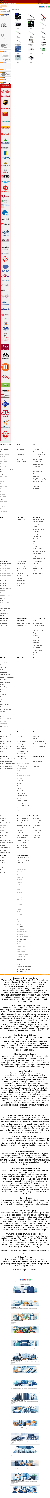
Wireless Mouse (5, 595)
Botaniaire (20, 877)
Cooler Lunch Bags (38, 452)
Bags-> (2, 17)
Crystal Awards (21, 449)
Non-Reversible (4, 464)
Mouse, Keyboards (5, 588)
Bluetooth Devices (5, 563)
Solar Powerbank (37, 739)
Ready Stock (4, 756)
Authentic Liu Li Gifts (23, 857)
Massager (3, 689)
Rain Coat (3, 872)
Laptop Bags (36, 466)
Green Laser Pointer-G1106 (18, 44)
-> (4, 26)
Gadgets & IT (4, 561)
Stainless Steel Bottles (39, 551)
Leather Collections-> (4, 32)
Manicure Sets (21, 786)
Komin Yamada (21, 951)
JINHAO (19, 884)
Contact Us (2, 68)
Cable (18, 734)
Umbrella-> (2, 46)
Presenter (19, 628)
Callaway (19, 880)
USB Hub (2, 615)
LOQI (18, 894)
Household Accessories (7, 677)
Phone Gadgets (21, 746)
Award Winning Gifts (23, 860)
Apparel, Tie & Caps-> (4, 15)
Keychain (19, 783)
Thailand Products (22, 971)
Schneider (19, 904)
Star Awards (20, 459)
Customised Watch (5, 719)
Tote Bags (19, 897)
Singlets (2, 494)
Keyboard (2, 590)
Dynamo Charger (21, 741)
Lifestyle (2, 658)
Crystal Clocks (21, 934)
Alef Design (20, 865)
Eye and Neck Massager (7, 581)
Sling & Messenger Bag (39, 479)
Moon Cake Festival (22, 576)
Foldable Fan (3, 672)
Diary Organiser (4, 825)
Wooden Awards (21, 462)
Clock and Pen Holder (39, 625)
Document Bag (37, 457)
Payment (2, 63)
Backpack (35, 447)
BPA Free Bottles (38, 522)
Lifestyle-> (2, 33)
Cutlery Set (3, 670)
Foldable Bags (37, 462)
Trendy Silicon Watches (23, 775)
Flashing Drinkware (38, 534)
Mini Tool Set (20, 791)
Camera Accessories (22, 736)
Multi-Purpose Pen (5, 746)
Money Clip (36, 640)
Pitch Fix (19, 899)
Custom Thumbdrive (22, 823)
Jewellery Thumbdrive (23, 833)
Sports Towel (3, 511)
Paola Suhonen (21, 956)
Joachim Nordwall (22, 949)
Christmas (20, 571)
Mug (34, 541)
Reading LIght (4, 623)
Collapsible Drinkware (39, 529)
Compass (35, 759)
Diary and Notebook (38, 633)
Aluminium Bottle (38, 519)
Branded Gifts (21, 862)
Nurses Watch (4, 721)
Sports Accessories (38, 756)
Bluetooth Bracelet (5, 566)
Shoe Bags (36, 476)
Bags (34, 444)
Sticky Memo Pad (5, 852)
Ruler (18, 773)
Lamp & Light (4, 618)
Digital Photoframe (5, 699)
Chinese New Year (22, 568)
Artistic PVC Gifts (22, 759)
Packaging (2, 35)
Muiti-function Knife (23, 793)
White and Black (21, 808)
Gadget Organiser (38, 464)
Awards (19, 444)
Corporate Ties (4, 449)
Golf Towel (3, 506)
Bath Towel (3, 501)
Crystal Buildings (22, 931)
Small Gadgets (21, 803)
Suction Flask (37, 553)
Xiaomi (19, 924)
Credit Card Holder (38, 630)
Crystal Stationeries (22, 936)
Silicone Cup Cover (22, 800)
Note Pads (3, 845)
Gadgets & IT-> (3, 22)
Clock (1, 665)
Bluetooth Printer (5, 575)
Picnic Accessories (5, 702)
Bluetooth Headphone (6, 573)
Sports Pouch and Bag (39, 481)
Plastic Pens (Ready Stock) (7, 768)
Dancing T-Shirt (4, 476)
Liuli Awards (20, 457)
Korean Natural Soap (22, 962)
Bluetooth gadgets (5, 571)
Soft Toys (2, 712)
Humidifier (3, 679)
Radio (1, 600)
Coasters (35, 526)
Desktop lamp (4, 620)
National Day (20, 578)
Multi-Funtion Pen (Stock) (7, 763)
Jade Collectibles (21, 959)
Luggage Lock (37, 820)
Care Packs (20, 517)
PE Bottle (35, 546)
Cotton (2, 481)
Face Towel (3, 504)
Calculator (3, 818)
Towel (2, 499)
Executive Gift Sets (5, 833)
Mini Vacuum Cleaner (6, 843)
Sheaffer (19, 909)
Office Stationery (4, 848)
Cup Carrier (36, 531)
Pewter (19, 964)
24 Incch (2, 862)
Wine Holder (36, 489)
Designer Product (22, 939)
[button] (38, 3)
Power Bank (36, 732)
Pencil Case (36, 474)
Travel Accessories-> (4, 45)
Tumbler (35, 556)
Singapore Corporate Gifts (24, 967)
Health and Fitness (38, 568)
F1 (33, 763)
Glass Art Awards (22, 452)
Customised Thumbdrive (24, 763)
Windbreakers (4, 461)
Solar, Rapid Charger (22, 751)
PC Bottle (35, 544)
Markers (2, 739)
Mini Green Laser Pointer (43, 44)
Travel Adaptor (37, 835)
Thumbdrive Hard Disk (23, 816)
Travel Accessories (38, 816)
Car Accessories (4, 662)
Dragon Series (21, 887)
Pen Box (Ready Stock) (6, 766)
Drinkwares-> (3, 21)
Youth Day (19, 585)
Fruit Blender (37, 536)
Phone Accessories (22, 732)
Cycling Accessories (38, 761)
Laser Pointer (13, 3)
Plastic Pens (3, 751)
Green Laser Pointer (43, 19)
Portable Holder (21, 749)
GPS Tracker (3, 583)
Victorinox (20, 922)
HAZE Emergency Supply (40, 571)
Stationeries (4, 816)
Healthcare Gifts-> (3, 24)
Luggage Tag (36, 638)
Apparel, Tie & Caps (5, 444)
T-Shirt (2, 474)
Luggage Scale (37, 823)
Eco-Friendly (20, 781)
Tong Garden (20, 914)
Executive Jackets (5, 454)
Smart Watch (4, 724)
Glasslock (19, 882)
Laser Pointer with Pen (4, 28)
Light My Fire (20, 892)
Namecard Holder (38, 645)
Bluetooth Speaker (5, 578)
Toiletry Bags (37, 484)
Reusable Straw (37, 549)
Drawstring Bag (37, 459)
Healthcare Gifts (38, 561)
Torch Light (3, 625)
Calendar (2, 820)
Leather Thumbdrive (22, 835)
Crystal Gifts (20, 927)
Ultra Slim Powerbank (39, 741)
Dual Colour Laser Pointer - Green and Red (31, 19)
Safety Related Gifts (5, 709)
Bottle (2, 870)
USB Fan (2, 611)
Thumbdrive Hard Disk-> (4, 44)
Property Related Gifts (6, 704)
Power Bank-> (3, 38)
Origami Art (3, 694)
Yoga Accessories (5, 729)
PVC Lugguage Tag (22, 766)
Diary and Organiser (6, 823)
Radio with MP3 (4, 603)
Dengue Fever (37, 566)
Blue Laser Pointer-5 (18, 19)
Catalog (3, 3)
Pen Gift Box (3, 749)
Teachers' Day (20, 581)
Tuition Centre (21, 583)
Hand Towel (3, 509)
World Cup (36, 766)
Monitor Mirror (4, 586)
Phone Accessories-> (4, 37)
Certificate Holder (38, 623)
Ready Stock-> (3, 39)
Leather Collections (39, 618)
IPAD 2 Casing (20, 867)
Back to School (21, 563)
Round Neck (3, 486)
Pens (1, 732)
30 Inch (2, 867)
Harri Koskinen (21, 947)
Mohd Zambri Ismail (23, 954)
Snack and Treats (21, 519)
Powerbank (36, 736)
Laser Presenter (8, 3)
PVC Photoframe (21, 768)
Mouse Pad (3, 593)
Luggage (35, 469)
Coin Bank (3, 667)
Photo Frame (4, 697)
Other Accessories (38, 828)
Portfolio (35, 652)
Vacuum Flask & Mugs (39, 558)
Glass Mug (36, 539)
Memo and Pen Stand (6, 840)
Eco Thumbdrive (21, 828)
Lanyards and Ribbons (6, 469)
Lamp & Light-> (3, 25)
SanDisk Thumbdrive (22, 847)
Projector (2, 598)
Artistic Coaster (21, 761)
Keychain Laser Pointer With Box (31, 44)
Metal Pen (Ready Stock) (6, 761)
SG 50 (18, 944)
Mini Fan (19, 788)
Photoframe (20, 874)
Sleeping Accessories (39, 833)
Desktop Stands (21, 739)
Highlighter (3, 835)
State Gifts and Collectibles (24, 969)
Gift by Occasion (21, 561)
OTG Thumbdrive (21, 842)
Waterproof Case (21, 753)
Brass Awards (21, 447)
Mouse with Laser (3, 29)
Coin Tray (19, 778)
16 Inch (2, 857)
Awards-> (2, 16)
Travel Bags (36, 837)
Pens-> (2, 36)
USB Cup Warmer (5, 608)
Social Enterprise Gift (23, 805)
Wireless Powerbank (39, 746)
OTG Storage (20, 744)
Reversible (3, 466)
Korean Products (5, 682)
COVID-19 (35, 563)
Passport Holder (37, 650)
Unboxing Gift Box (5, 714)
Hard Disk (19, 830)
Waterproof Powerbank (39, 744)
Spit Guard (3, 472)
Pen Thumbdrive (21, 845)
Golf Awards (20, 454)
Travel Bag (36, 486)
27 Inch (2, 865)
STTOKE (19, 912)
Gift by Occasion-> (3, 23)
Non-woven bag (37, 471)
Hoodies (2, 456)
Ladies (2, 684)
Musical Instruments (6, 692)
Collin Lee (19, 942)
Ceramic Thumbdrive (23, 818)
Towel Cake (3, 514)
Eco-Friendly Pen (5, 736)
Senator (19, 907)
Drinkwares (36, 517)
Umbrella (3, 855)
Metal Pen (3, 744)
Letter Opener (4, 838)
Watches (2, 716)
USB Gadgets (4, 613)
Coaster (35, 628)
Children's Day (21, 566)
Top (0, 3)
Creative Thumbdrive (23, 820)
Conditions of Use (3, 67)
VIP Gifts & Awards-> (4, 47)
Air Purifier (3, 660)
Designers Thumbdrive (23, 825)
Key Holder (36, 635)
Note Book (3, 828)
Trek (18, 919)
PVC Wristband (21, 771)
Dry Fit (2, 484)
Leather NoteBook (22, 869)
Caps (1, 447)
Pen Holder (3, 850)
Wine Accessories (5, 726)
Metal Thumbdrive (22, 837)
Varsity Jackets (4, 459)
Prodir (18, 902)
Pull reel (19, 798)
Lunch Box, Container (6, 687)
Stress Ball (20, 810)
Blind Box (3, 517)
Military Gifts (2, 34)
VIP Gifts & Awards (22, 855)
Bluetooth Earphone (6, 568)
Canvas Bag (36, 449)
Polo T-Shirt (3, 479)
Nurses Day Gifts (38, 573)
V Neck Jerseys (4, 496)
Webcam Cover (21, 813)
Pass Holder (36, 647)
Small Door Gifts (21, 756)
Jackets (2, 452)
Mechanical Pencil (5, 741)
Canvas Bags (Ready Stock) (7, 759)
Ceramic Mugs (37, 524)
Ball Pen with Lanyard (6, 734)
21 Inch (2, 860)
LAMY (18, 889)
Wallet (35, 655)
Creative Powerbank (38, 734)
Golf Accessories (5, 675)
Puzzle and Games (5, 707)
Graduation (20, 573)
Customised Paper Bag (39, 454)
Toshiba (19, 917)
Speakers (2, 606)
